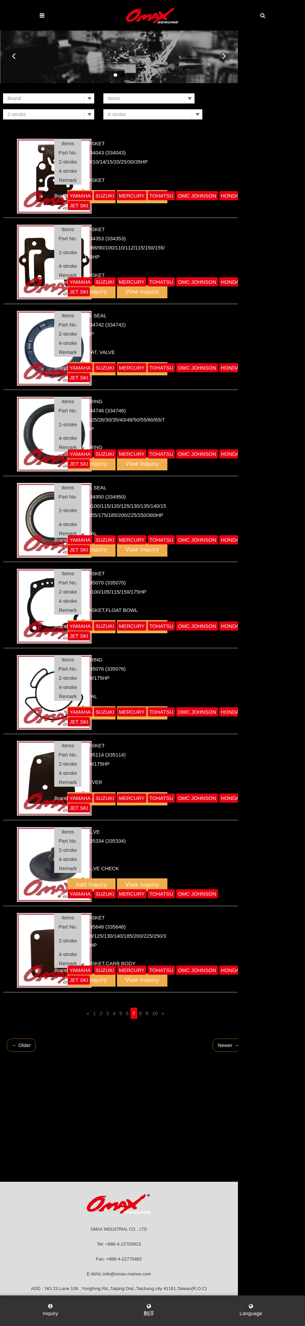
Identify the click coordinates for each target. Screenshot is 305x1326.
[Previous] (114, 999)
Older (48, 1031)
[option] (152, 57)
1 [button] (149, 75)
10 (182, 1000)
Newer (255, 1031)
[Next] (189, 999)
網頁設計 (207, 1290)
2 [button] (156, 75)
